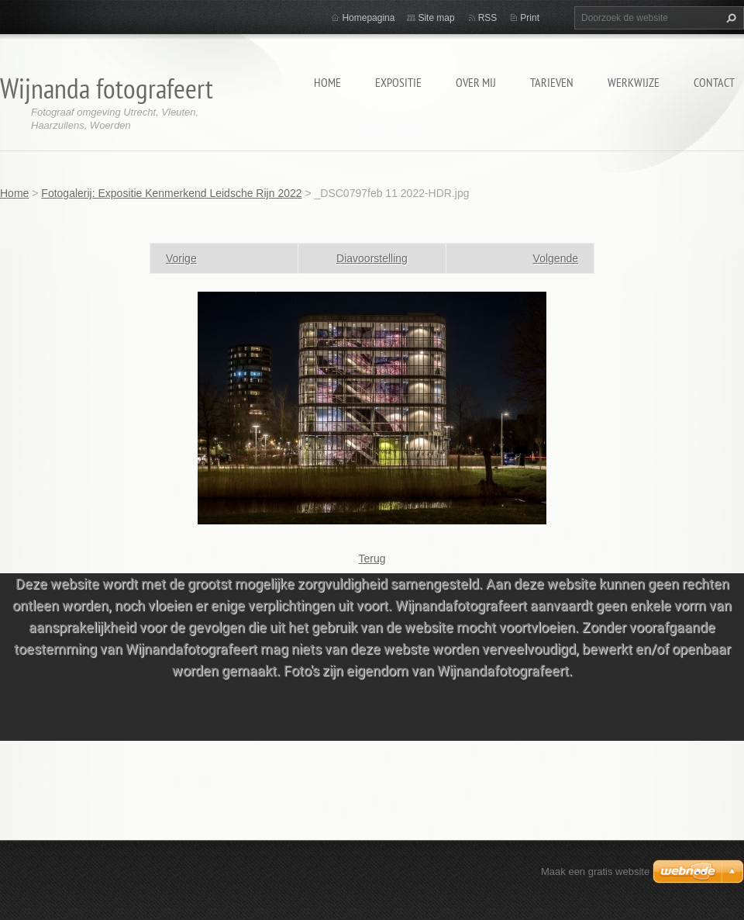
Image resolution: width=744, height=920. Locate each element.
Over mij (476, 82)
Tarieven (552, 82)
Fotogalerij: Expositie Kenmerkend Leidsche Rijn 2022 (171, 193)
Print (529, 17)
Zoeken (729, 17)
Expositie (398, 82)
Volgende (555, 258)
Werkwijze (634, 82)
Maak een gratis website (595, 871)
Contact (714, 82)
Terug (371, 558)
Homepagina (368, 17)
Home (327, 82)
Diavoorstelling (372, 258)
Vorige (181, 258)
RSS (488, 17)
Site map (436, 17)
